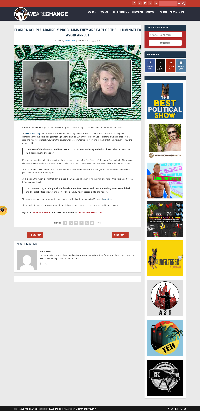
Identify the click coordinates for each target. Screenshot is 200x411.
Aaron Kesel (70, 44)
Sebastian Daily (33, 136)
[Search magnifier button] (183, 3)
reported (107, 202)
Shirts (173, 15)
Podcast (103, 15)
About (91, 15)
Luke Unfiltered (119, 15)
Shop (181, 15)
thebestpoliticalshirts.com (90, 215)
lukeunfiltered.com (41, 215)
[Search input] (168, 3)
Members (149, 15)
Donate (163, 15)
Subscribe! (137, 15)
